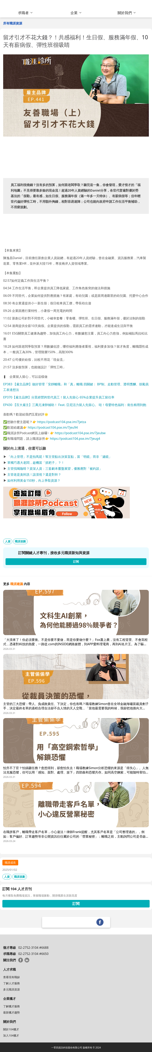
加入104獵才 (11, 1035)
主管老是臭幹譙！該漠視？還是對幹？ (34, 474)
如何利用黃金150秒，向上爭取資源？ (33, 480)
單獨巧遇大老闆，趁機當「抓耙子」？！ (35, 462)
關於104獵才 (11, 1029)
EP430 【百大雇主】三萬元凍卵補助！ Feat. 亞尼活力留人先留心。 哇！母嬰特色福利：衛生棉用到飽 (74, 405)
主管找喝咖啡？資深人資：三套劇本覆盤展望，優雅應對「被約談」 (54, 468)
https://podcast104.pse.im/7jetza (61, 422)
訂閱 (76, 903)
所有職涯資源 (12, 23)
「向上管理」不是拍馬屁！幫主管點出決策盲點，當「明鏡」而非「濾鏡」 (59, 456)
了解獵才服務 (11, 1006)
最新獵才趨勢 (11, 1012)
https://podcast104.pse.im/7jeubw (80, 433)
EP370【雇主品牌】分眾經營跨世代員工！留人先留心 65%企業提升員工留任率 (58, 397)
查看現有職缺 (11, 977)
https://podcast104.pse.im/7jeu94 (53, 427)
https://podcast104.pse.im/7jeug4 (75, 438)
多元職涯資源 (11, 989)
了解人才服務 (11, 983)
